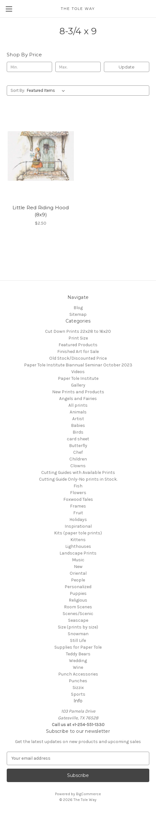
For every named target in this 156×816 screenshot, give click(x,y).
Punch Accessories (78, 674)
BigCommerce (88, 794)
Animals (78, 412)
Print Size (78, 338)
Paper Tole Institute (78, 378)
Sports (78, 694)
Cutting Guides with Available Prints (78, 472)
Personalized (78, 586)
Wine (78, 667)
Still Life (78, 640)
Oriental (78, 573)
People (78, 580)
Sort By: (18, 90)
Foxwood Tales (78, 499)
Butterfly (78, 445)
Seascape (78, 620)
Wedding (78, 660)
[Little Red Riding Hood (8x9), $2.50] (41, 155)
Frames (78, 506)
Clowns (78, 465)
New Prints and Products (78, 392)
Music (78, 560)
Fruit (78, 513)
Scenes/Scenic (78, 613)
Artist (78, 418)
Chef (78, 452)
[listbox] (47, 90)
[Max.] (78, 67)
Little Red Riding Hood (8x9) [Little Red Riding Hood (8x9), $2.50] (40, 211)
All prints (78, 405)
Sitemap (78, 314)
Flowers (78, 492)
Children (78, 459)
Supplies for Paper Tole (78, 647)
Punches (78, 681)
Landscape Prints (78, 553)
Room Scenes (78, 607)
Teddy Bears (78, 654)
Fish (78, 486)
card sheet (78, 439)
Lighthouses (78, 546)
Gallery (78, 385)
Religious (78, 600)
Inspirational (78, 526)
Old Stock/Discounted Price (78, 358)
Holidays (78, 519)
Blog (78, 307)
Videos (78, 371)
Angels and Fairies (78, 398)
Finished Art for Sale (78, 351)
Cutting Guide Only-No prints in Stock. (78, 479)
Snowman (78, 633)
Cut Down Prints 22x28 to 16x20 (78, 331)
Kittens (78, 539)
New (78, 566)
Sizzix (78, 687)
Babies (78, 425)
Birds (78, 432)
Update (127, 66)
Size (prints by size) (78, 627)
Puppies (78, 593)
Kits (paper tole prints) (78, 533)
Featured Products (78, 345)
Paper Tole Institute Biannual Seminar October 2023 (78, 365)
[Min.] (29, 67)
